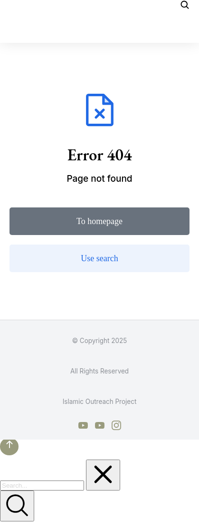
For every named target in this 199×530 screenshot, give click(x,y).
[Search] (17, 506)
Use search (99, 258)
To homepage (99, 221)
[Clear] (103, 475)
